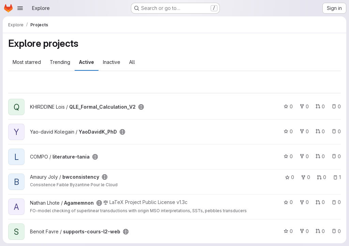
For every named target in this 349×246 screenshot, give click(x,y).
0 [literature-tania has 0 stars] (288, 156)
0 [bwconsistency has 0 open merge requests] (321, 177)
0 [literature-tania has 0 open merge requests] (320, 156)
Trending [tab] (60, 62)
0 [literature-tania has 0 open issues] (336, 156)
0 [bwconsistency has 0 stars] (289, 177)
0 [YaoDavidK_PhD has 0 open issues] (336, 131)
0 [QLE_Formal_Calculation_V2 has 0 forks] (304, 106)
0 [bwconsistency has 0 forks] (305, 177)
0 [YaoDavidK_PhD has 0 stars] (288, 131)
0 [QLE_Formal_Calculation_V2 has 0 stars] (288, 106)
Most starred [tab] (27, 62)
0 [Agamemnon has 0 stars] (288, 202)
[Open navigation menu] (20, 8)
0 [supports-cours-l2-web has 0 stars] (288, 231)
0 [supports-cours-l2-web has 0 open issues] (336, 231)
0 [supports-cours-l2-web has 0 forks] (304, 231)
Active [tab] (86, 62)
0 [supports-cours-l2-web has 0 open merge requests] (320, 231)
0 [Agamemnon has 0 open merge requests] (320, 202)
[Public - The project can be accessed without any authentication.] (141, 107)
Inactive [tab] (111, 62)
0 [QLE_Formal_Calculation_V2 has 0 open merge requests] (320, 106)
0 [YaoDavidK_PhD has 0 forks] (304, 131)
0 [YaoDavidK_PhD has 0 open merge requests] (320, 131)
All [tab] (132, 62)
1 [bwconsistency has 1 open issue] (337, 177)
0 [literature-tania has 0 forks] (304, 156)
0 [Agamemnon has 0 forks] (304, 202)
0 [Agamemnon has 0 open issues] (336, 202)
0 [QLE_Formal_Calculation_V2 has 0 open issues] (336, 106)
